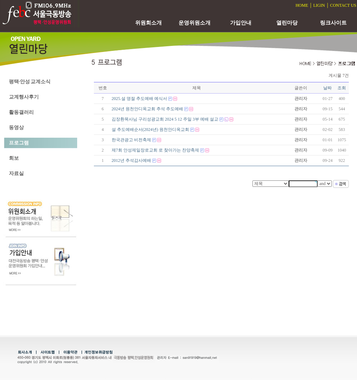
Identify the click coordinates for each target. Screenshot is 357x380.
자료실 (16, 173)
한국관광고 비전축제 (131, 139)
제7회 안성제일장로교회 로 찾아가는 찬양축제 (155, 150)
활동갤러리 (21, 112)
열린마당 (287, 23)
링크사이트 (333, 23)
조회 (341, 87)
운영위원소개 (194, 23)
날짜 (327, 87)
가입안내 (240, 23)
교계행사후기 (24, 97)
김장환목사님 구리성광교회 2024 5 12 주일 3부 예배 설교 (165, 119)
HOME (301, 5)
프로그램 (19, 143)
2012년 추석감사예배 (131, 160)
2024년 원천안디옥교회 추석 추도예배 (147, 108)
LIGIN (319, 5)
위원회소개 (148, 23)
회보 (14, 158)
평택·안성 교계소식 (29, 81)
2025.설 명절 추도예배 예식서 (139, 98)
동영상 (16, 127)
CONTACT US (343, 5)
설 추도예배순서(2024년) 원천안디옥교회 (150, 129)
